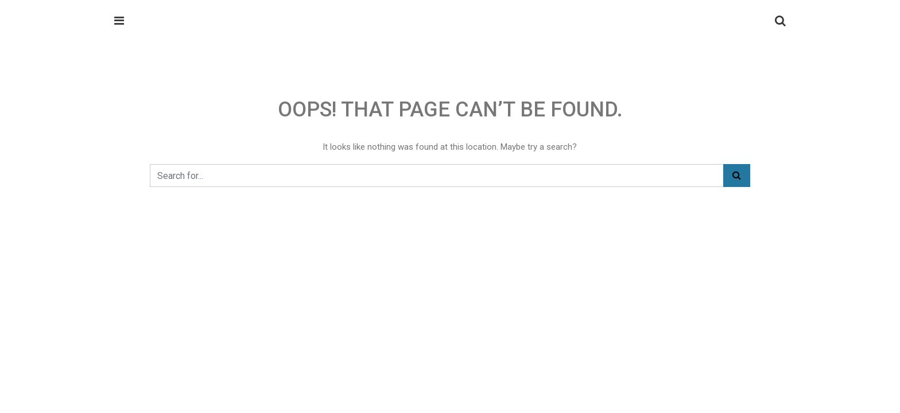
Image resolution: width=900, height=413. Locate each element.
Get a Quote (744, 124)
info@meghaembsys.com (689, 77)
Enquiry (278, 124)
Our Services (172, 124)
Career (315, 124)
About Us (225, 124)
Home (125, 124)
